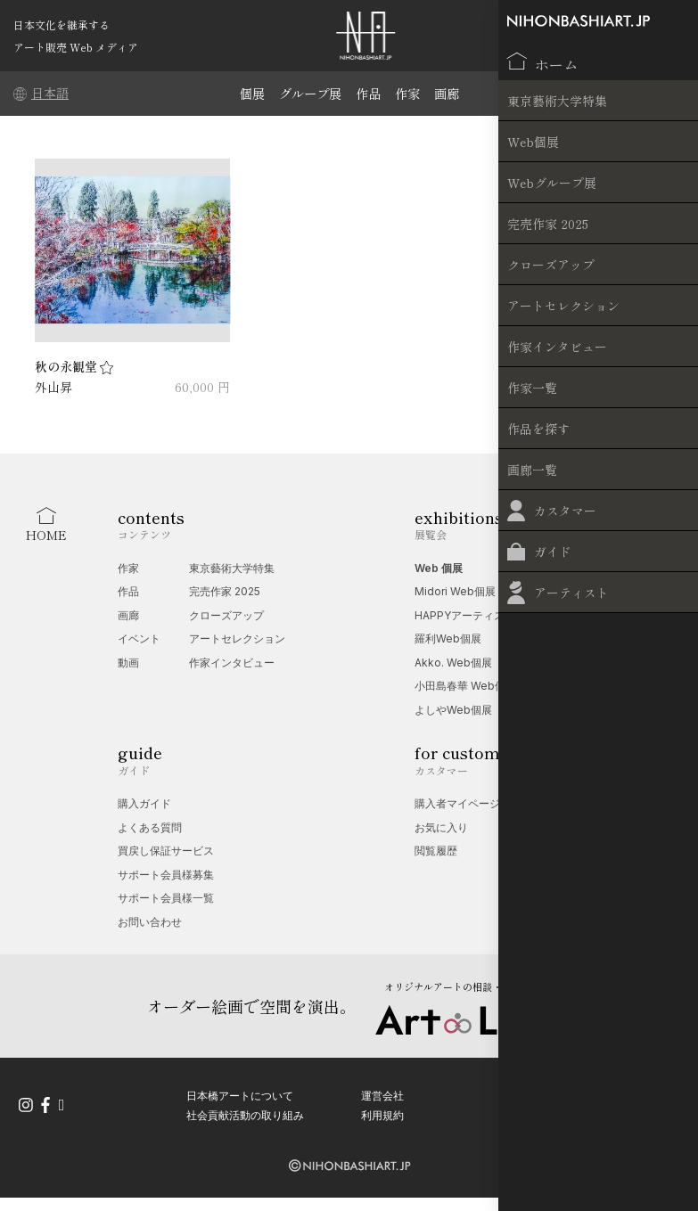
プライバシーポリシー (589, 1091)
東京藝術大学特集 (232, 568)
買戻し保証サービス (166, 850)
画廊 (451, 93)
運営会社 (382, 1091)
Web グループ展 (590, 568)
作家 (410, 93)
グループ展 (308, 93)
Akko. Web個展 (453, 662)
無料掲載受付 (582, 827)
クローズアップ (226, 615)
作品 (369, 93)
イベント (139, 638)
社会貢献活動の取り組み (245, 1110)
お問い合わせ (150, 922)
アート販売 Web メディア (75, 46)
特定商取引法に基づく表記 (600, 1110)
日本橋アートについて (239, 1091)
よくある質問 (150, 827)
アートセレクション (237, 638)
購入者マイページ (457, 803)
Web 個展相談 (585, 803)
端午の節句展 (582, 615)
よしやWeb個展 (453, 709)
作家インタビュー (232, 662)
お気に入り (441, 827)
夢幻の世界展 (582, 591)
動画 (128, 662)
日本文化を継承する (61, 24)
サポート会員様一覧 (166, 897)
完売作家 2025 (224, 591)
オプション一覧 (587, 850)
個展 (247, 93)
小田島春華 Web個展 (465, 685)
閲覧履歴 (436, 850)
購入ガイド (144, 803)
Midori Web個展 (455, 591)
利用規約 (382, 1110)
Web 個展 (439, 568)
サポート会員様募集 (166, 874)
